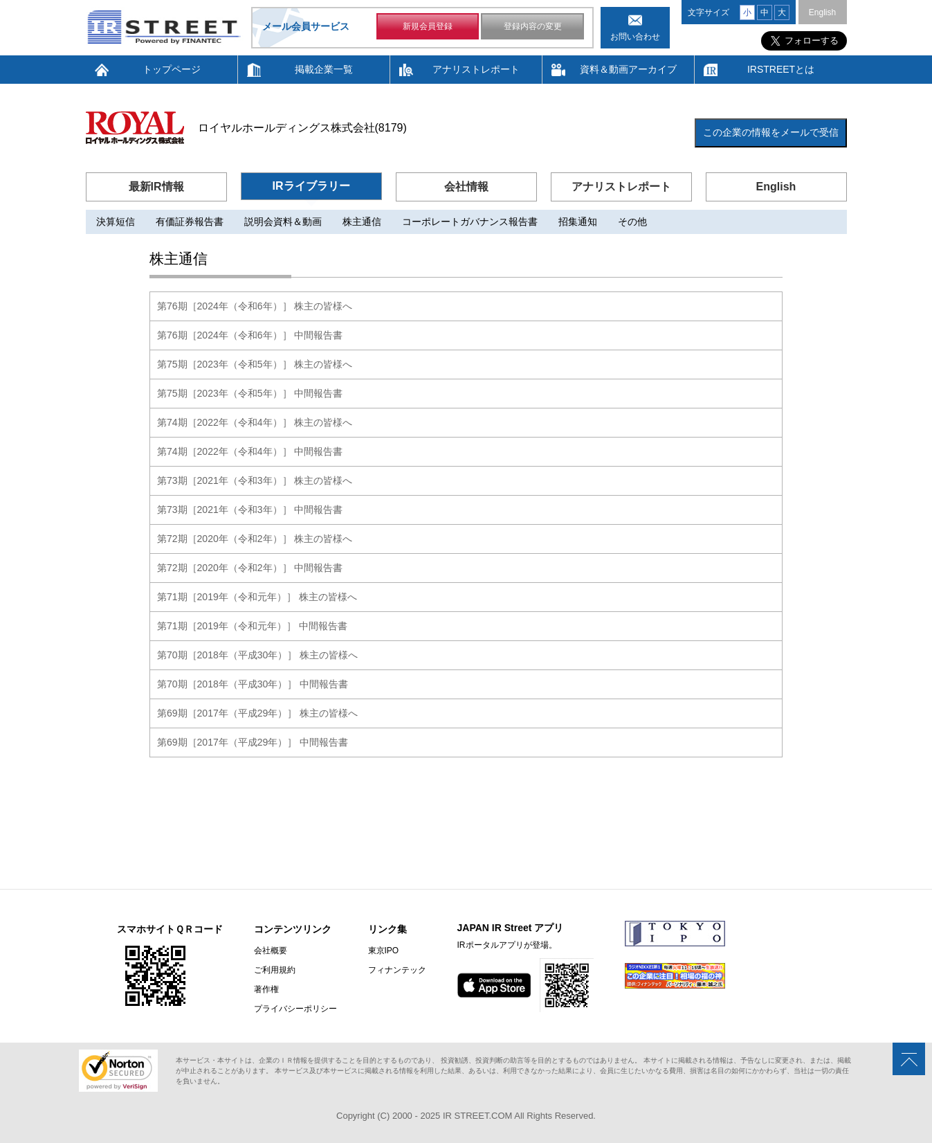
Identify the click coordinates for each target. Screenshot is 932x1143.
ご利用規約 (274, 970)
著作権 (266, 989)
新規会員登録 (428, 26)
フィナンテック (397, 970)
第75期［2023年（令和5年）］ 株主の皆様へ (254, 364)
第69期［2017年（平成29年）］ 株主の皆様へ (257, 713)
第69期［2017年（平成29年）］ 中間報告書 (252, 742)
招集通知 (577, 221)
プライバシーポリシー (295, 1009)
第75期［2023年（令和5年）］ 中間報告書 (249, 393)
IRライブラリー (311, 186)
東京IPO (383, 950)
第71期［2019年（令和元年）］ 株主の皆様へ (257, 596)
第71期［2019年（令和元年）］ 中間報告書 (252, 625)
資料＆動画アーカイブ (628, 69)
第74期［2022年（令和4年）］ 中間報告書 (249, 451)
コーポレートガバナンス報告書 (470, 221)
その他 (632, 221)
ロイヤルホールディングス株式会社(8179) (302, 128)
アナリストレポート (476, 69)
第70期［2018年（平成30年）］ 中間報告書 (252, 684)
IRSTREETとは (780, 69)
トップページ (172, 69)
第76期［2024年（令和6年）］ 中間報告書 (249, 335)
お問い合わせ (635, 37)
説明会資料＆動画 (283, 221)
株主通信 (361, 221)
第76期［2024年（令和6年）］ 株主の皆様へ (254, 306)
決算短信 (115, 221)
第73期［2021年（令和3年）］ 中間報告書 (249, 509)
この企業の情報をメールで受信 (771, 132)
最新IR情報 (156, 186)
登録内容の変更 (533, 26)
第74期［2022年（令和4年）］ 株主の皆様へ (254, 422)
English (822, 12)
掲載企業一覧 (324, 69)
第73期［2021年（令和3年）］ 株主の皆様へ (254, 480)
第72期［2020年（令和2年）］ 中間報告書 (249, 567)
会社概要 (270, 950)
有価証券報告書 (189, 221)
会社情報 (466, 186)
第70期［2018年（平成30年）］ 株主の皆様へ (257, 654)
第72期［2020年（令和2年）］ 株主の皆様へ (254, 538)
